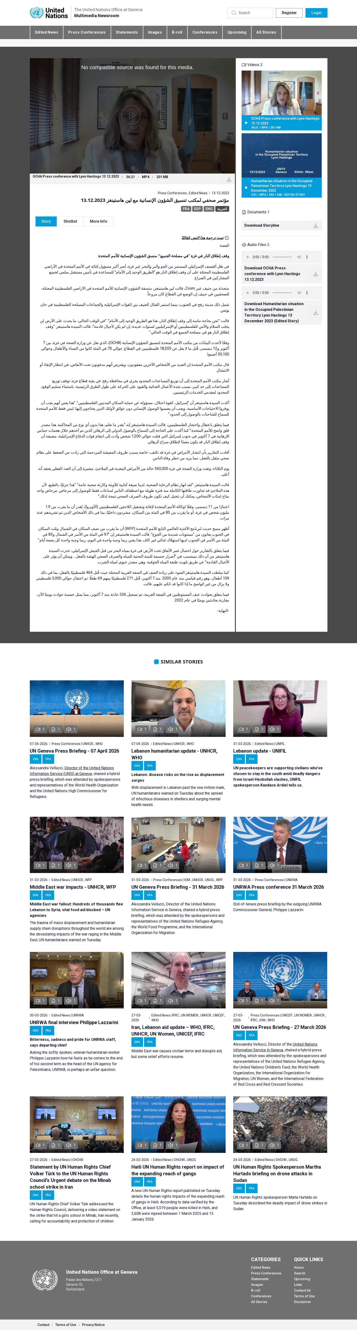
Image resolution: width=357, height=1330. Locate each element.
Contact (43, 1325)
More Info (98, 221)
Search (299, 1273)
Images (155, 32)
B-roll (177, 32)
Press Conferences (87, 32)
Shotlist (70, 221)
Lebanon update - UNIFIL (259, 751)
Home (299, 1267)
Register (289, 12)
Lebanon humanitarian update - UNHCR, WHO (174, 754)
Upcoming (237, 32)
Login (316, 12)
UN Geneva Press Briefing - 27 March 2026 (279, 1027)
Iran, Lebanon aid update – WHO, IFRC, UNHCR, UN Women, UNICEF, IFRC (173, 1030)
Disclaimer (302, 1302)
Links (298, 1285)
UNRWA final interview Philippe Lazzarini (74, 1022)
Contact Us (302, 1290)
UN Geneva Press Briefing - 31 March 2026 (177, 887)
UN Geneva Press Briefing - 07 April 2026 (74, 751)
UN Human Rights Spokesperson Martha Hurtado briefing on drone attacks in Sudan (277, 1173)
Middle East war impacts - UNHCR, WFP (73, 887)
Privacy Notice (93, 1325)
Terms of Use (304, 1296)
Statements (127, 32)
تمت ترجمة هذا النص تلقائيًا (202, 238)
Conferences (204, 32)
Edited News (46, 32)
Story (46, 221)
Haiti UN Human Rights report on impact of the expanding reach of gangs (177, 1170)
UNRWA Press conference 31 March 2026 (278, 887)
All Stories (266, 32)
